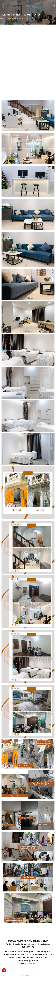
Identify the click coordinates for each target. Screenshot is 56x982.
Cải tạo (37, 14)
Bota (32, 976)
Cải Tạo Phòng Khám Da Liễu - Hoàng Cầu (18, 18)
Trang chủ (6, 14)
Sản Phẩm (16, 14)
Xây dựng (27, 14)
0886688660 (32, 963)
